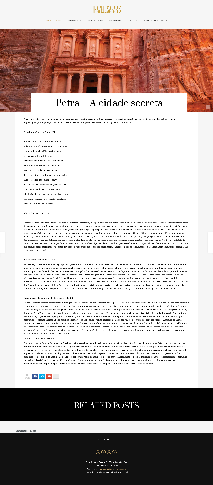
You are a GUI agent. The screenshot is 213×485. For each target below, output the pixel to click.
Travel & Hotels (115, 20)
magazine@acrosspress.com (112, 469)
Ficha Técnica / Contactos (155, 20)
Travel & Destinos (53, 20)
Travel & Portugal (95, 20)
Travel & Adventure (74, 20)
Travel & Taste (132, 20)
